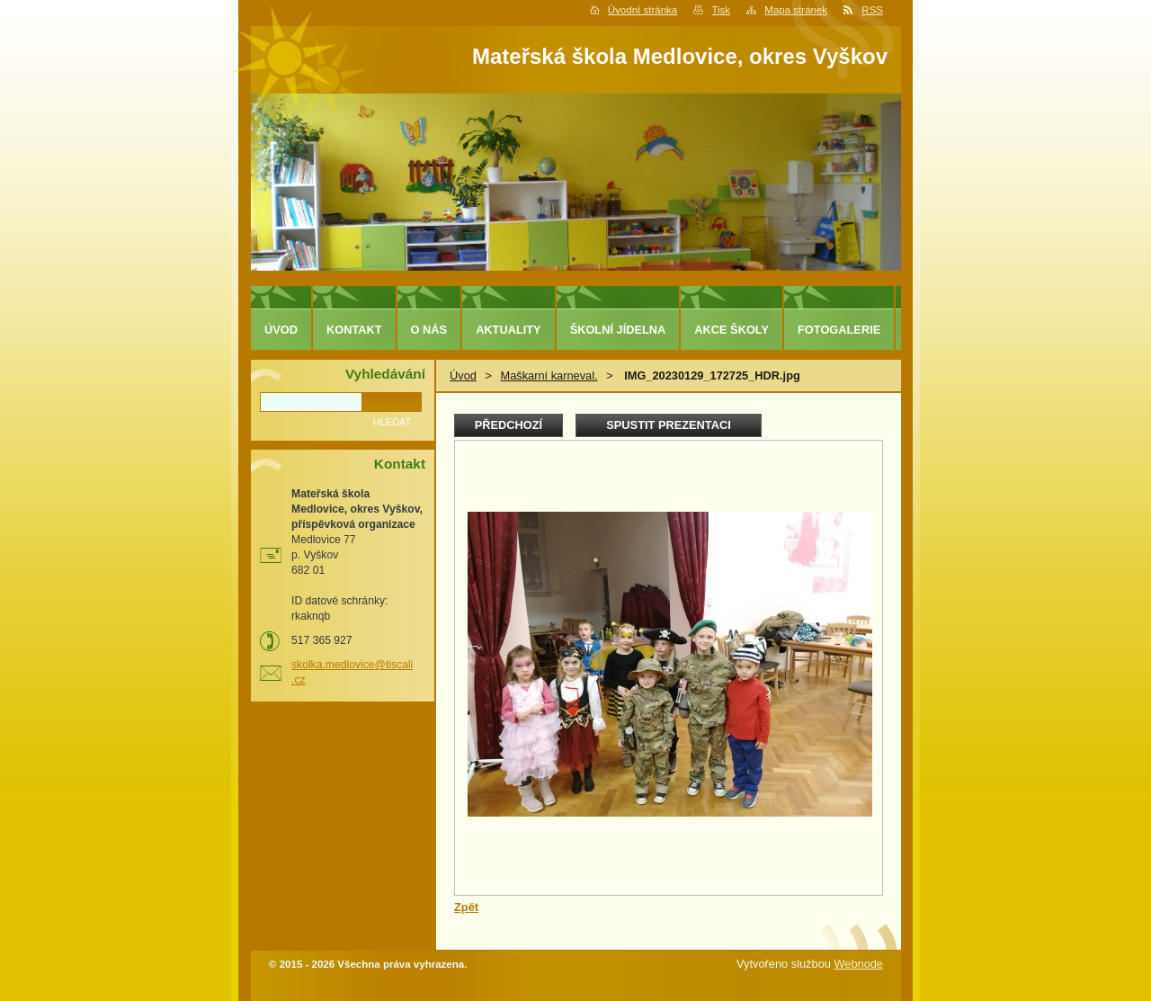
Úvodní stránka (642, 9)
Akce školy (731, 329)
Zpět (466, 907)
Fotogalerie (839, 329)
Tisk (720, 9)
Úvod (463, 375)
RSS (872, 9)
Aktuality (508, 329)
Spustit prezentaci (668, 425)
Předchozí (508, 425)
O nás (429, 329)
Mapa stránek (795, 9)
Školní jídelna (618, 329)
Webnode (858, 963)
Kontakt (354, 329)
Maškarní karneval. (548, 375)
